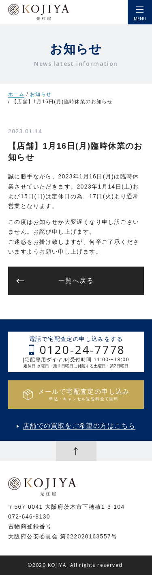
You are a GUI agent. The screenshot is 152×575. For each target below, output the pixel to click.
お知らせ (41, 94)
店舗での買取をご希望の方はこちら (79, 426)
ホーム (16, 94)
